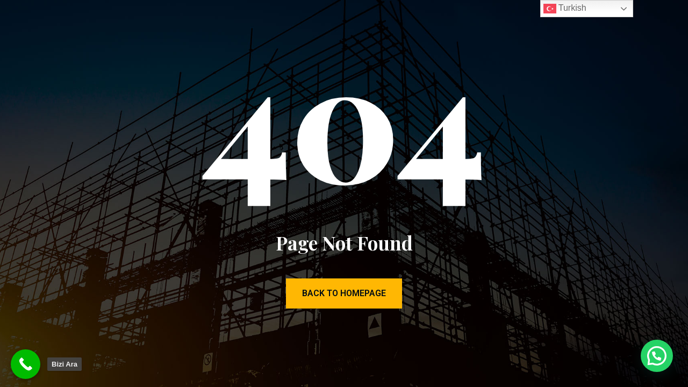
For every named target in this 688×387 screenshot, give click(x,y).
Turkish (564, 8)
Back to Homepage (344, 293)
